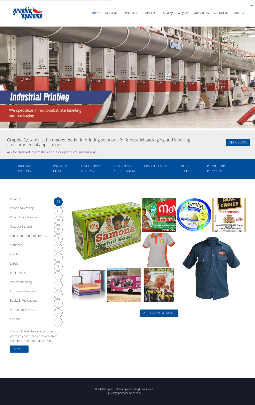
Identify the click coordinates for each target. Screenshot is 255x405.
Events (35, 255)
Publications (35, 274)
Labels (35, 265)
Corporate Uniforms (35, 292)
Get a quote (238, 142)
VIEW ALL (19, 349)
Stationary (35, 246)
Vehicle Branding (35, 283)
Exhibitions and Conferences (35, 237)
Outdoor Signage (35, 228)
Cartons (35, 320)
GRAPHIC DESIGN (155, 166)
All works (35, 200)
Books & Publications (35, 302)
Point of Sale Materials (35, 218)
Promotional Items (35, 311)
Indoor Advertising (35, 209)
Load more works (159, 313)
